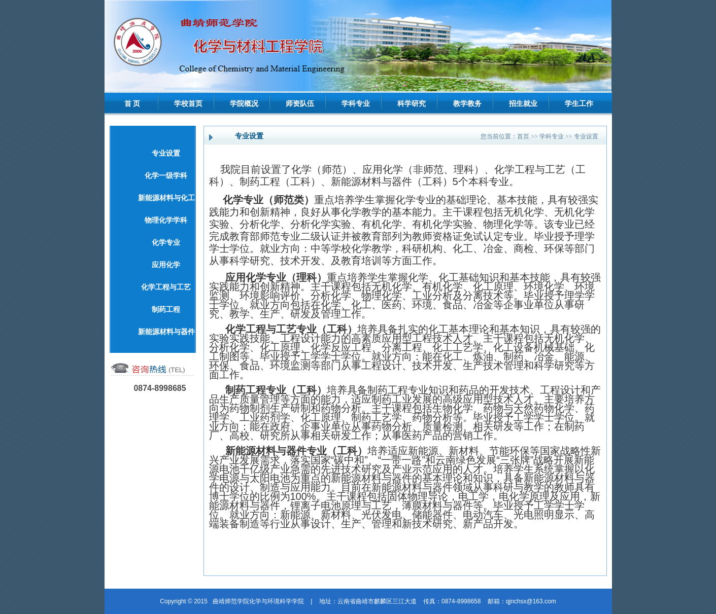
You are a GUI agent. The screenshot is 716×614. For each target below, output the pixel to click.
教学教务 (467, 103)
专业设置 (166, 153)
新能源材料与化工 (166, 198)
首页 (523, 136)
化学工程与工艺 (166, 287)
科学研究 (411, 103)
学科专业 (356, 103)
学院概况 (244, 103)
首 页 (132, 103)
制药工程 (166, 309)
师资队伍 (300, 103)
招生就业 (523, 103)
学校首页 (188, 103)
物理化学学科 (166, 220)
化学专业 (166, 242)
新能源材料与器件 (166, 332)
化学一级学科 (166, 175)
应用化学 (166, 265)
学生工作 (579, 103)
